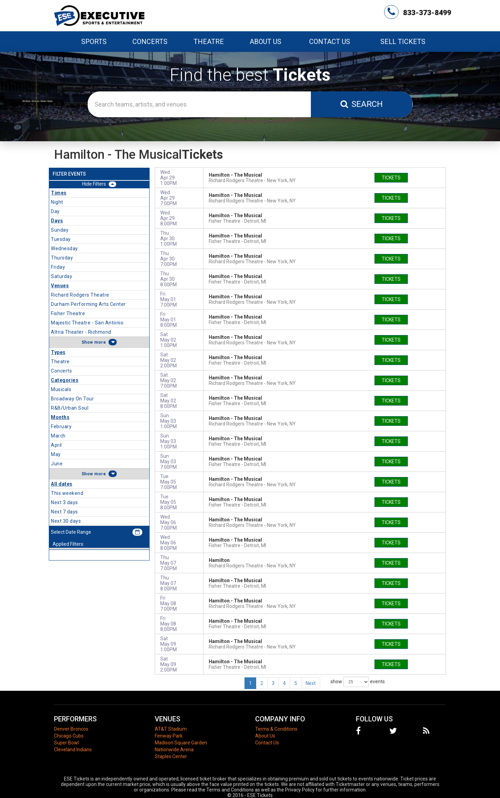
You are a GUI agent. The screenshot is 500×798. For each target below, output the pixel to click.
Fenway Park (169, 736)
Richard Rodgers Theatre (80, 295)
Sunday (59, 230)
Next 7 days (64, 511)
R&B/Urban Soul (69, 408)
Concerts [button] (149, 41)
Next (311, 683)
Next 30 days (66, 521)
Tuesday (61, 239)
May (56, 454)
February (61, 426)
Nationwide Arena (174, 749)
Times (59, 193)
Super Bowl (66, 742)
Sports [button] (94, 41)
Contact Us (329, 41)
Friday (58, 267)
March (58, 436)
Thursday (62, 258)
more (100, 342)
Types (58, 352)
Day (55, 211)
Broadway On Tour (72, 398)
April (56, 445)
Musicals (61, 389)
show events (357, 682)
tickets (391, 177)
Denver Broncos (71, 729)
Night (57, 202)
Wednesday (64, 248)
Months (60, 417)
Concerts (61, 371)
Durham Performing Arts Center (88, 304)
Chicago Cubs (69, 736)
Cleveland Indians (73, 749)
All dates (62, 484)
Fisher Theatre (68, 313)
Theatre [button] (209, 41)
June (57, 463)
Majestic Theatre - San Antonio (87, 322)
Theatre (60, 361)
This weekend (67, 493)
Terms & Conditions (276, 729)
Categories (64, 380)
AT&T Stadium (171, 729)
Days (57, 220)
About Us (265, 41)
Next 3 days (64, 502)
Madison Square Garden (181, 742)
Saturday (61, 276)
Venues (60, 285)
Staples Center (171, 756)
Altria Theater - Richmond (81, 332)
